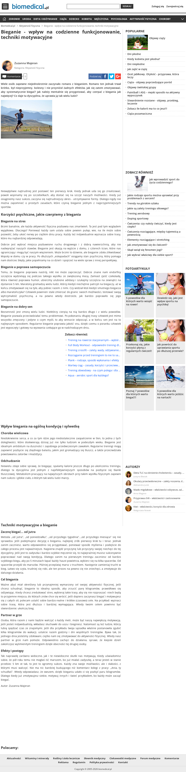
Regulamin (79, 762)
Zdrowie (14, 19)
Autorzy (133, 467)
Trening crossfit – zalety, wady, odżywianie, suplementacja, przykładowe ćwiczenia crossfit (94, 350)
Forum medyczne (150, 758)
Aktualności (14, 758)
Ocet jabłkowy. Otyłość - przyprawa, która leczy (153, 75)
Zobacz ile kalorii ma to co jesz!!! (147, 108)
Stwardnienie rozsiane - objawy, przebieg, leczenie (153, 102)
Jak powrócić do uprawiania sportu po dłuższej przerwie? (170, 348)
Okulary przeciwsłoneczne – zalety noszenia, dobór (159, 481)
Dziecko (74, 19)
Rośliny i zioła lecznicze (66, 758)
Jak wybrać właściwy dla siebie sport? (150, 255)
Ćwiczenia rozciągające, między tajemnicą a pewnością (153, 233)
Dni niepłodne (136, 64)
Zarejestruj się (174, 6)
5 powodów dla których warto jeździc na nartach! (170, 394)
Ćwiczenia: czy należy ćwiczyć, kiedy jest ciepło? (152, 225)
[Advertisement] (61, 49)
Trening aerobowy (138, 213)
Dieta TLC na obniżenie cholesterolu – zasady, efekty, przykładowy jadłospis (159, 472)
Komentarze (14, 76)
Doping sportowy (138, 218)
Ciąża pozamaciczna (139, 113)
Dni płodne (134, 54)
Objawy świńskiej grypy (141, 87)
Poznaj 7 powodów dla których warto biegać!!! (137, 394)
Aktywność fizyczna (143, 19)
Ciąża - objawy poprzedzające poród (149, 82)
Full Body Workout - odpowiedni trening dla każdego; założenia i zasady (94, 345)
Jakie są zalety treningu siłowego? (148, 208)
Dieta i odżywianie (45, 19)
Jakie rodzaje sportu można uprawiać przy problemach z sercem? (153, 196)
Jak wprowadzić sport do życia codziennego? (164, 181)
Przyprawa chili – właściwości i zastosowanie (156, 498)
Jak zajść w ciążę (137, 69)
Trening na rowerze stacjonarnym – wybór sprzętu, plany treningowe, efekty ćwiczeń (94, 340)
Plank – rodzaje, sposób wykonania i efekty (93, 360)
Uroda (26, 19)
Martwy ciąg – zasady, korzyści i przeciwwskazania (94, 365)
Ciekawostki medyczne (123, 758)
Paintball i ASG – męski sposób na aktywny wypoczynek (153, 94)
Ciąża (63, 19)
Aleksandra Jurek (141, 485)
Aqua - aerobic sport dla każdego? (88, 375)
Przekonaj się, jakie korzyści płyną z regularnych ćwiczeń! (139, 348)
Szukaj (127, 6)
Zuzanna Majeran (26, 63)
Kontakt (123, 762)
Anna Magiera (139, 493)
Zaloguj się (158, 6)
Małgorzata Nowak (142, 510)
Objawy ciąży (157, 38)
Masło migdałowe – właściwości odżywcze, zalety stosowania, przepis (159, 489)
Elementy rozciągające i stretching (148, 239)
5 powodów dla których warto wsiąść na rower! (139, 301)
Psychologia (119, 19)
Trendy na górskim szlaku (143, 203)
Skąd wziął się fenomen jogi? (144, 250)
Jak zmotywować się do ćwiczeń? (147, 244)
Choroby (165, 19)
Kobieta (87, 19)
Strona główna (4, 19)
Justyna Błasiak (140, 476)
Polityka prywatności (102, 762)
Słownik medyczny (94, 758)
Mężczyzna (101, 19)
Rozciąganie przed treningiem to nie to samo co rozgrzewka (94, 355)
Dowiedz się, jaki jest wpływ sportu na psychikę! (170, 301)
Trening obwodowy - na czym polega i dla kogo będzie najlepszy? (94, 370)
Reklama (63, 762)
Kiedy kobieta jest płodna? (143, 59)
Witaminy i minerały (37, 758)
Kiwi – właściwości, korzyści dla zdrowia (154, 506)
